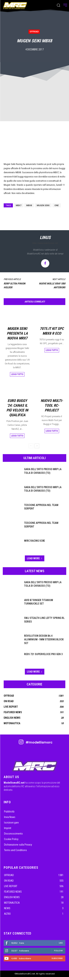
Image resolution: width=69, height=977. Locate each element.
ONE (56, 205)
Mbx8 (29, 205)
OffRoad (34, 32)
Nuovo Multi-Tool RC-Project (52, 405)
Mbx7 (18, 205)
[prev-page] (31, 445)
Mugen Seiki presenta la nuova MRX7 (17, 333)
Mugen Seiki (43, 205)
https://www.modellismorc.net (45, 243)
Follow (58, 950)
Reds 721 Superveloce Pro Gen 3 (43, 654)
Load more (34, 558)
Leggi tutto (17, 374)
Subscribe (57, 958)
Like (61, 942)
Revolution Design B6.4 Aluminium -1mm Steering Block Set (44, 639)
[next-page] (37, 445)
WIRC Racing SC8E (34, 540)
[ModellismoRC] (15, 5)
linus (45, 237)
